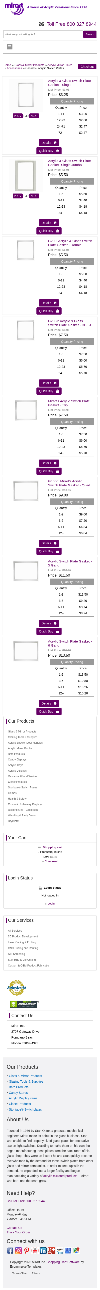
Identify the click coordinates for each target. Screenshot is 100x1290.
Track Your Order (18, 1232)
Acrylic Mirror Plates (60, 65)
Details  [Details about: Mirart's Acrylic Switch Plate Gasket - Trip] (49, 463)
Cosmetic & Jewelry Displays (25, 804)
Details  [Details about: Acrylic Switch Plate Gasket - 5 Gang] (49, 623)
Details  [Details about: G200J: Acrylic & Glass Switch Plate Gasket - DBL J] (49, 383)
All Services (15, 930)
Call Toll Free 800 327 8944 (26, 1201)
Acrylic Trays (15, 765)
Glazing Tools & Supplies (23, 737)
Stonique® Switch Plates (22, 787)
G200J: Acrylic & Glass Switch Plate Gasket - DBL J (69, 323)
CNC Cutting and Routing (23, 948)
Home (7, 65)
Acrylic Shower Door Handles (25, 742)
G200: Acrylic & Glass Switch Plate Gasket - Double (70, 243)
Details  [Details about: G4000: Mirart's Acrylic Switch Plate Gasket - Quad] (49, 543)
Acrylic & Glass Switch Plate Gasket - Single (69, 83)
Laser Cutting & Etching (22, 942)
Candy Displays (17, 759)
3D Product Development (23, 936)
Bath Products (16, 754)
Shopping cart (52, 847)
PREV (17, 116)
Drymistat (13, 821)
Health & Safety (17, 798)
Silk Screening (16, 954)
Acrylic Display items (23, 1098)
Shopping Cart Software (63, 1262)
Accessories (14, 68)
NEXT (34, 116)
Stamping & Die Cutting (22, 959)
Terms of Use (19, 1273)
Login (51, 903)
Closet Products (17, 781)
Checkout (87, 66)
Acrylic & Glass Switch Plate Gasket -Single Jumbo (69, 163)
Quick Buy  (49, 150)
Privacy (36, 1273)
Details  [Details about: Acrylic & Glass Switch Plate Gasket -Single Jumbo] (49, 222)
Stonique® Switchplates (25, 1109)
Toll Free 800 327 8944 (72, 24)
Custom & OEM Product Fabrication (29, 965)
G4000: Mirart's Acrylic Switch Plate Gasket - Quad (69, 483)
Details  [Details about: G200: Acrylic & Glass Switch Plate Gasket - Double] (49, 302)
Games (12, 793)
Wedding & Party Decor (22, 815)
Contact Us (14, 1228)
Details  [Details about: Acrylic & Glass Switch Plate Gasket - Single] (49, 142)
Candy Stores (18, 1092)
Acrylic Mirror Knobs (20, 748)
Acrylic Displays (17, 770)
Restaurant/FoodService (22, 776)
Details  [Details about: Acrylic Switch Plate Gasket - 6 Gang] (49, 703)
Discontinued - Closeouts (23, 809)
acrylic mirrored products (60, 1176)
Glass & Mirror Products (29, 65)
